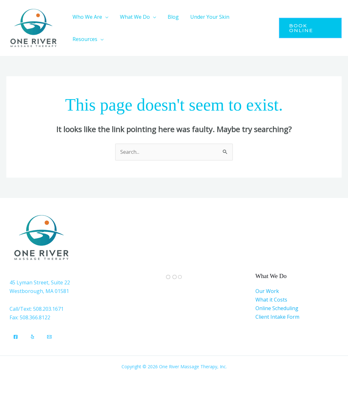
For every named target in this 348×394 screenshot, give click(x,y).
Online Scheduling (276, 308)
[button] (90, 17)
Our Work (267, 291)
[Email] (49, 337)
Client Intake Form (277, 316)
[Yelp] (32, 337)
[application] (104, 16)
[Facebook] (16, 337)
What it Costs (271, 299)
